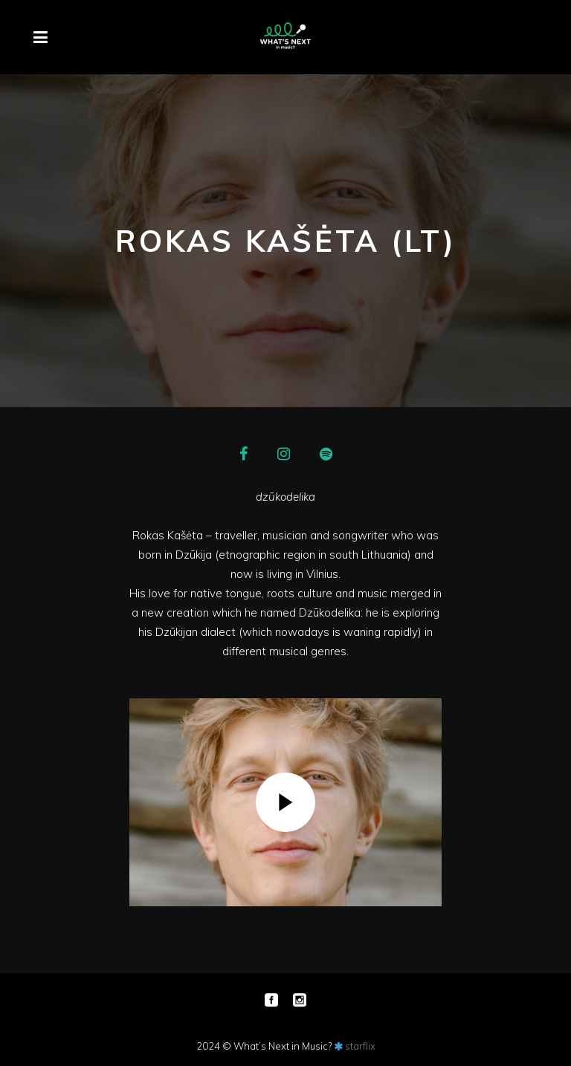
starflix (360, 1046)
